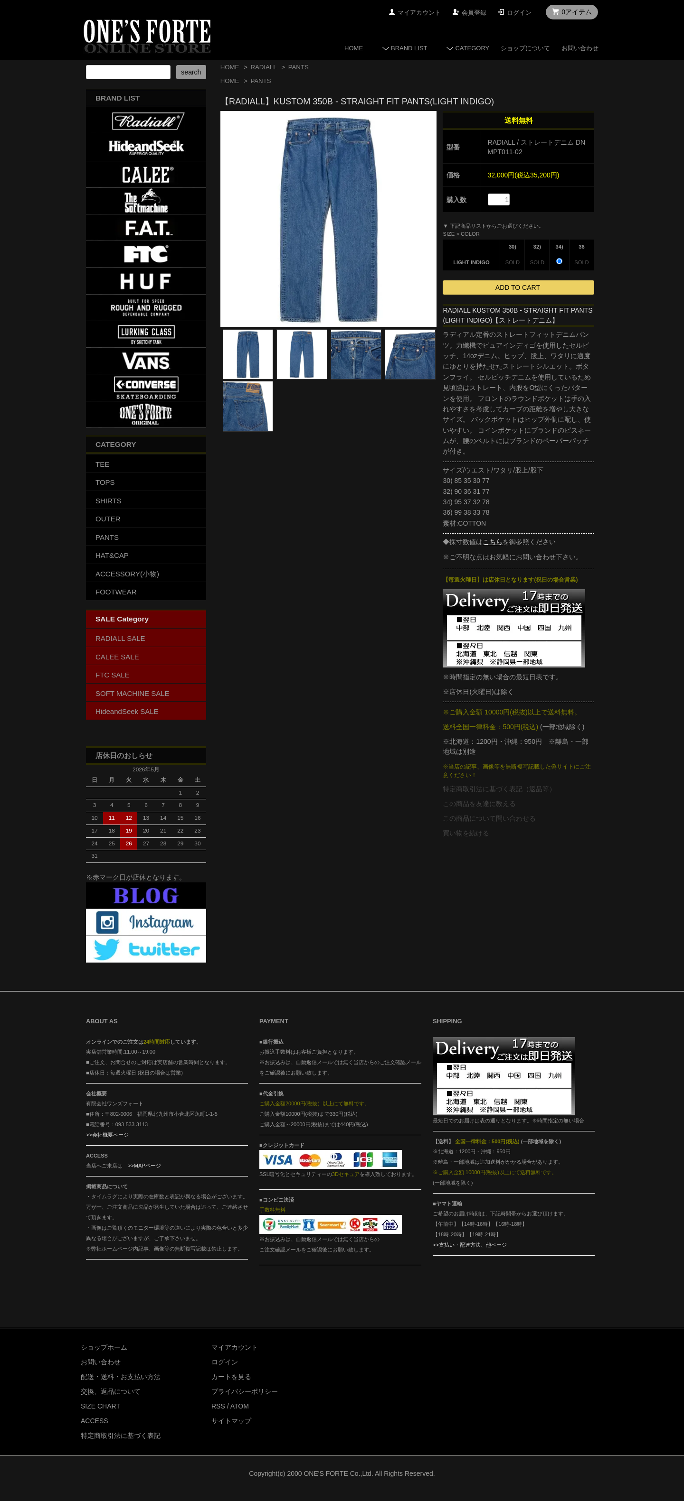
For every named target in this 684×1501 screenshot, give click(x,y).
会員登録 (474, 12)
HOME (353, 48)
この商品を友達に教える (479, 803)
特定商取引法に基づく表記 (121, 1435)
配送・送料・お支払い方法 (121, 1377)
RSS (218, 1406)
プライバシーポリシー (244, 1391)
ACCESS (94, 1421)
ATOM (239, 1406)
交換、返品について (111, 1391)
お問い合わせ (579, 48)
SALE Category (122, 619)
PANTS (298, 67)
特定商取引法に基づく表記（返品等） (499, 789)
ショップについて (525, 48)
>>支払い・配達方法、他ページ (470, 1245)
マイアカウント (419, 12)
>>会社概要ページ (107, 1135)
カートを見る (231, 1377)
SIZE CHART (100, 1406)
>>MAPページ (144, 1165)
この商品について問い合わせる (489, 818)
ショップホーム (104, 1347)
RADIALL (263, 67)
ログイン (519, 12)
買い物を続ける (466, 833)
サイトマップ (231, 1421)
